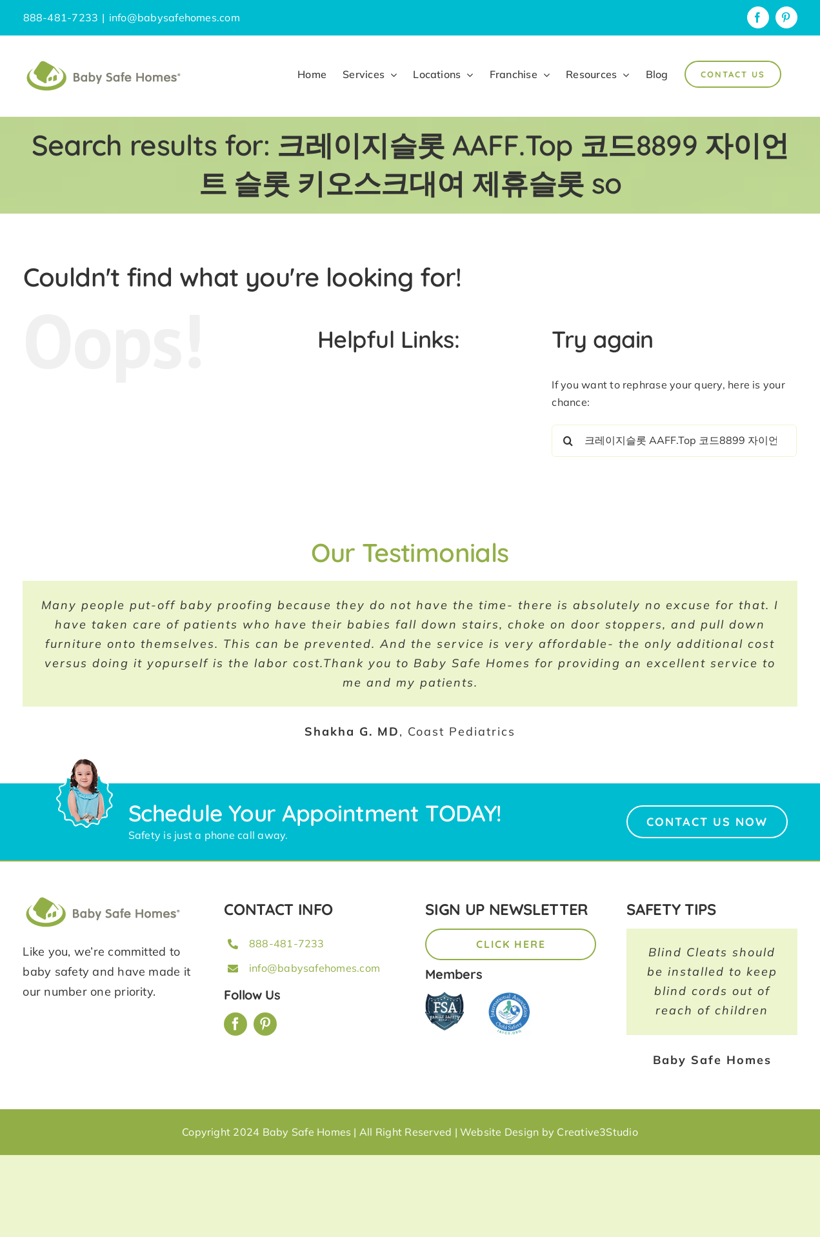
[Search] (568, 441)
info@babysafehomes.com (174, 17)
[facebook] (235, 1024)
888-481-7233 (287, 943)
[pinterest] (265, 1024)
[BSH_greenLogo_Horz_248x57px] (103, 898)
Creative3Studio (597, 1131)
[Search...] (674, 441)
